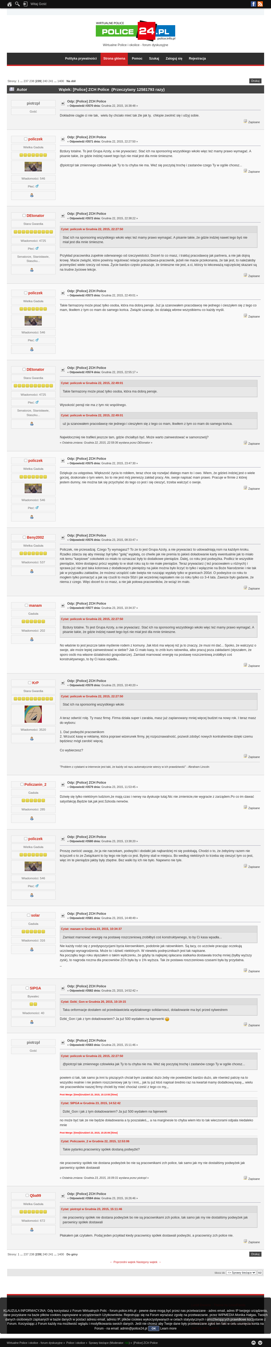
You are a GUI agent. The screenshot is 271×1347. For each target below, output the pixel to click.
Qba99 (35, 1196)
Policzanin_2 (35, 785)
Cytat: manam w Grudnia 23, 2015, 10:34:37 (91, 928)
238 (31, 81)
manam (35, 606)
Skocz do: (219, 1272)
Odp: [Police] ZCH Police (86, 101)
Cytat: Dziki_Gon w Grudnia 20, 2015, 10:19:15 (93, 1001)
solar (35, 915)
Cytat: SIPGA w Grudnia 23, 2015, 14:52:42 (90, 1103)
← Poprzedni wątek (123, 1262)
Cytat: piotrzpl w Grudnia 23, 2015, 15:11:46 (91, 1209)
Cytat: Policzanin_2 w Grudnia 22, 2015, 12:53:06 (95, 1141)
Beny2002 (35, 537)
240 (45, 81)
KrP (35, 683)
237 (26, 81)
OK (154, 1328)
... (21, 81)
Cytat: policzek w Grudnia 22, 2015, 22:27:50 (92, 229)
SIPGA (35, 988)
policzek (35, 139)
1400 (60, 81)
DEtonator (35, 216)
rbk (127, 1342)
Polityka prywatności (81, 58)
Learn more (168, 1328)
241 (50, 81)
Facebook (253, 4)
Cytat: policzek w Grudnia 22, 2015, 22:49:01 (92, 383)
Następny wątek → (148, 1262)
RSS (260, 4)
